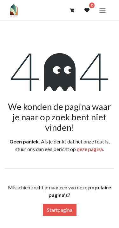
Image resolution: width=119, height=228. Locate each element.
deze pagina (90, 149)
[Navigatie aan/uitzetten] (102, 10)
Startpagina (59, 210)
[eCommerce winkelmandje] (71, 10)
